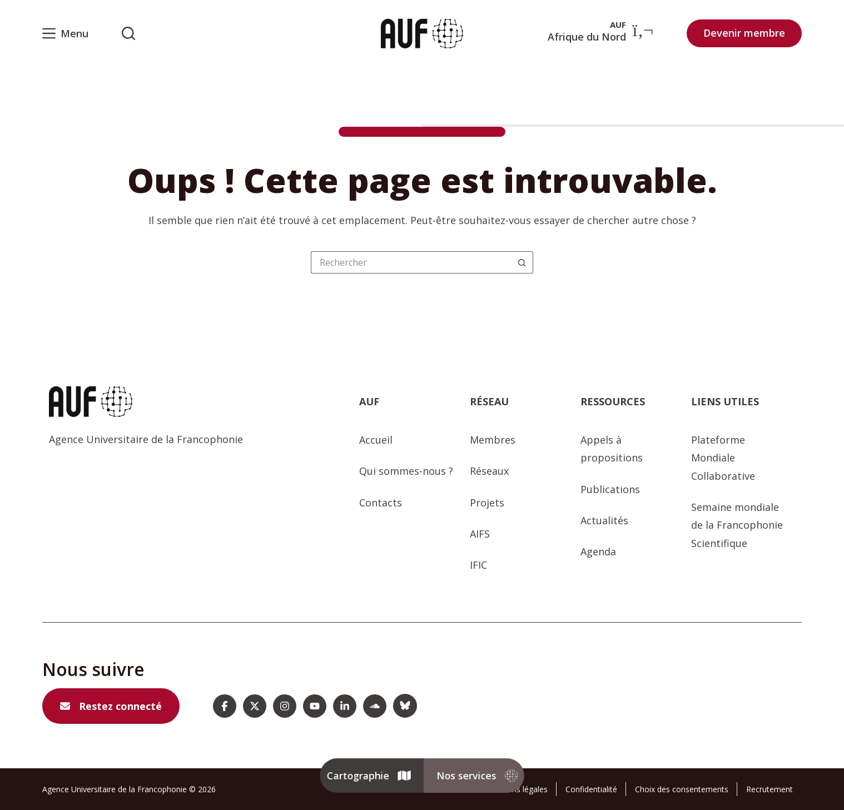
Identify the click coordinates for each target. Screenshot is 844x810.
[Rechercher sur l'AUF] (128, 33)
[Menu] (65, 33)
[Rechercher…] (411, 262)
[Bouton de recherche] (522, 262)
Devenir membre (744, 32)
